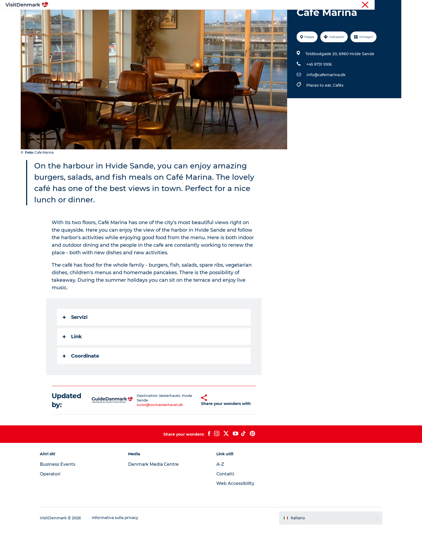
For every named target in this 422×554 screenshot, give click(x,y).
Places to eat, (319, 110)
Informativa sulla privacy (119, 543)
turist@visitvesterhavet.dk (155, 430)
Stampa (394, 5)
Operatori (375, 5)
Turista (357, 5)
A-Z (220, 489)
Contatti (225, 499)
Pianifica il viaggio (274, 17)
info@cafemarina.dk (325, 100)
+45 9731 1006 (319, 89)
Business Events (62, 489)
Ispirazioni (139, 17)
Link (72, 362)
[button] (190, 426)
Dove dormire (234, 17)
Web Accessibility (235, 508)
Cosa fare (202, 17)
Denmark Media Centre (156, 489)
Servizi (75, 343)
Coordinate (81, 381)
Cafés (338, 110)
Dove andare (171, 17)
